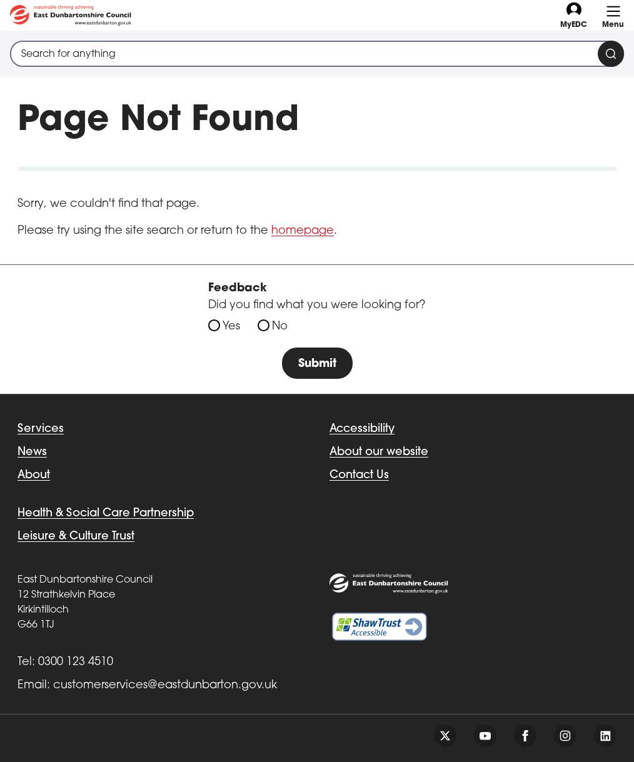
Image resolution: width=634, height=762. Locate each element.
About (34, 475)
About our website (379, 452)
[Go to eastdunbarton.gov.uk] (70, 15)
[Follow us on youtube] (485, 735)
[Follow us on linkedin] (605, 735)
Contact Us (359, 475)
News (32, 452)
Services (41, 429)
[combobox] (317, 54)
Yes (231, 327)
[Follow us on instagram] (565, 735)
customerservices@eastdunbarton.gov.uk (165, 685)
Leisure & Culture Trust (76, 537)
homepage (302, 231)
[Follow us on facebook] (525, 735)
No (280, 327)
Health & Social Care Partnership (106, 513)
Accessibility (362, 429)
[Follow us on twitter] (445, 735)
